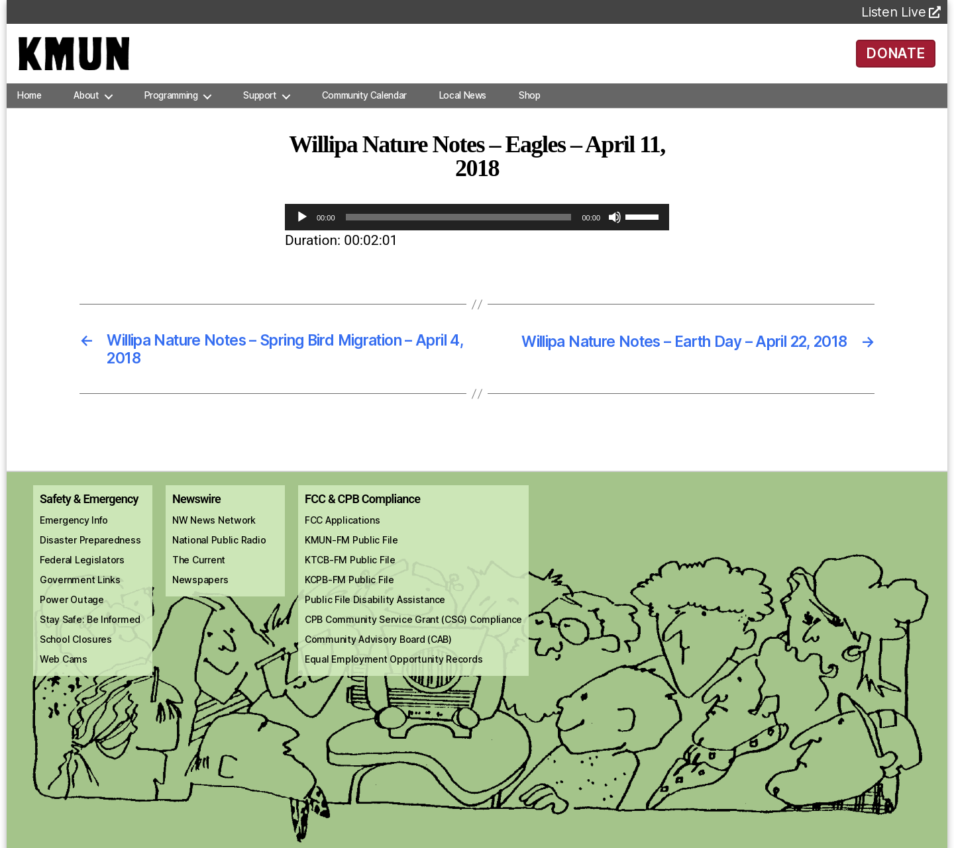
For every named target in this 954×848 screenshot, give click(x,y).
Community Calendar (364, 108)
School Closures (76, 654)
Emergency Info (74, 535)
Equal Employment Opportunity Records (393, 674)
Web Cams (63, 674)
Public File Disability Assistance (375, 614)
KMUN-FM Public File (351, 555)
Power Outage (72, 614)
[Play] (302, 230)
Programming (171, 108)
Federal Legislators (82, 575)
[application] (477, 230)
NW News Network (214, 535)
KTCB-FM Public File (350, 575)
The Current (198, 575)
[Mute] (614, 230)
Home (29, 108)
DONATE (896, 59)
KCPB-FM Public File (349, 594)
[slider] (459, 230)
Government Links (80, 594)
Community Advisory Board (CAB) (378, 654)
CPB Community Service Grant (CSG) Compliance (413, 634)
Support (259, 108)
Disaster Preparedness (90, 555)
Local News (462, 108)
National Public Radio (219, 555)
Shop (529, 108)
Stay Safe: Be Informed (90, 634)
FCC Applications (342, 535)
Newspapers (200, 594)
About (86, 108)
